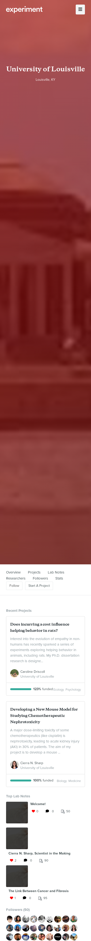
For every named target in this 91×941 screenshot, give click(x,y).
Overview (13, 572)
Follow (14, 586)
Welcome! (38, 804)
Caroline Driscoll (32, 672)
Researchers (15, 578)
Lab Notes (56, 572)
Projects (34, 572)
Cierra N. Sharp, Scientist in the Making (39, 853)
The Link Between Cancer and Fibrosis (38, 891)
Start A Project (39, 586)
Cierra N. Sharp (31, 763)
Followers (40, 578)
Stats (59, 578)
